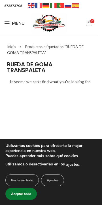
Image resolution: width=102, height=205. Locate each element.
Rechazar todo (22, 180)
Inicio (12, 46)
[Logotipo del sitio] (49, 22)
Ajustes (52, 180)
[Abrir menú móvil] (14, 23)
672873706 (13, 5)
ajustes (72, 164)
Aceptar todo (21, 194)
